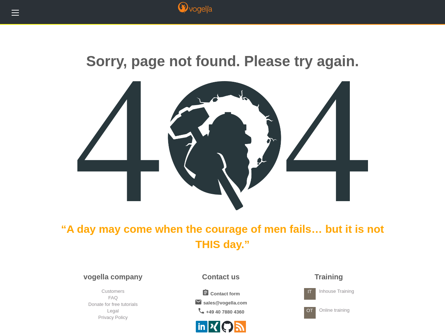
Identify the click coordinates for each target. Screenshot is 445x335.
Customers (113, 291)
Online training (334, 310)
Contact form (221, 292)
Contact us (220, 277)
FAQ (113, 297)
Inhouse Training (336, 291)
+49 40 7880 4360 (221, 310)
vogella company (113, 277)
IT (310, 291)
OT (309, 310)
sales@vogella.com (221, 301)
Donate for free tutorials (113, 304)
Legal (113, 311)
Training (329, 277)
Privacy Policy (113, 317)
